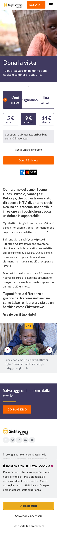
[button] (50, 4)
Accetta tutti (28, 505)
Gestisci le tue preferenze (28, 526)
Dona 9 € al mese (28, 160)
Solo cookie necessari (28, 516)
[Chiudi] (52, 466)
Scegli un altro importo (28, 149)
